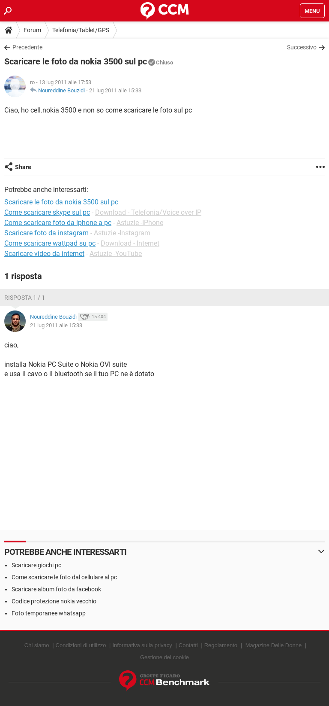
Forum (32, 30)
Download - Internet (130, 243)
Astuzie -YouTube (116, 254)
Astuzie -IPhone (140, 223)
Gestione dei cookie (164, 657)
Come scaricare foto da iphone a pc (57, 223)
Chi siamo (36, 645)
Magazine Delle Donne (273, 645)
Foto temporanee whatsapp (49, 613)
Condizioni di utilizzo (81, 645)
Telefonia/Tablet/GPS (80, 30)
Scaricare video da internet (44, 254)
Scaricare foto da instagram (46, 233)
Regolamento (220, 645)
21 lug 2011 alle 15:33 (115, 90)
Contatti (188, 645)
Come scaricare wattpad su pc (50, 243)
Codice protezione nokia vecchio (54, 601)
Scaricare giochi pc (36, 565)
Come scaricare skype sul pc (47, 212)
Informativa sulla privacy (142, 645)
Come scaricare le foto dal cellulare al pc (64, 577)
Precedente (27, 47)
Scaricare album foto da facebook (56, 589)
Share (23, 167)
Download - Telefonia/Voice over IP (148, 212)
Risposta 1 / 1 (24, 297)
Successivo (302, 47)
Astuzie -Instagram (122, 233)
